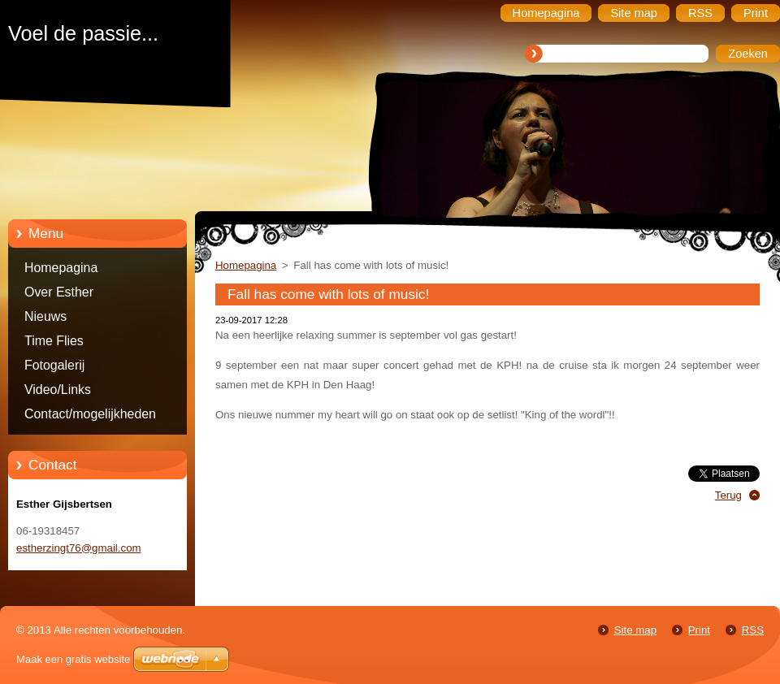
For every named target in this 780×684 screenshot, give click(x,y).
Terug (728, 495)
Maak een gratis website (73, 659)
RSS (753, 630)
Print (699, 630)
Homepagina (61, 268)
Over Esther (58, 292)
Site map (635, 630)
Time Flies (54, 341)
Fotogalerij (54, 365)
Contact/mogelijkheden (90, 414)
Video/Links (57, 389)
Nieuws (45, 316)
